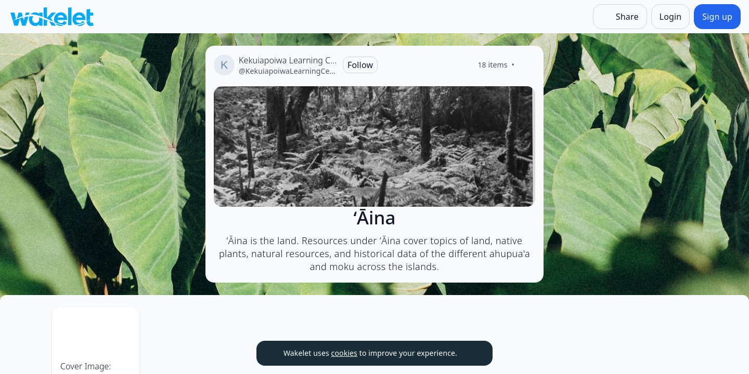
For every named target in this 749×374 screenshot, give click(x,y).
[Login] (670, 16)
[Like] (527, 65)
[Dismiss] (471, 353)
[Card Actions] (193, 324)
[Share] (620, 16)
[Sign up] (717, 16)
